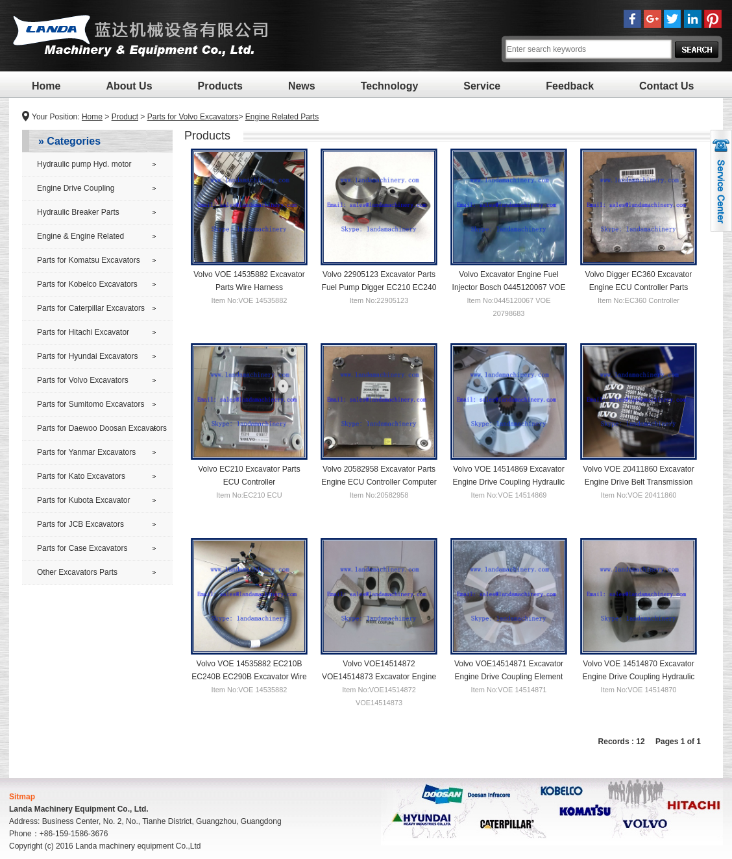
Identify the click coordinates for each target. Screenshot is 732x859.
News (301, 85)
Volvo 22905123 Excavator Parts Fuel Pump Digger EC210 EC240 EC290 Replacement (379, 287)
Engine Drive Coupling (75, 188)
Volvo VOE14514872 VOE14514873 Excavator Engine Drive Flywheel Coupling (379, 676)
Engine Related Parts (282, 116)
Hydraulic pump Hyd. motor (84, 164)
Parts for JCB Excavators (80, 524)
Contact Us (666, 85)
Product (125, 116)
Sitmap (22, 796)
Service (481, 85)
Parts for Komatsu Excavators (88, 260)
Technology (390, 85)
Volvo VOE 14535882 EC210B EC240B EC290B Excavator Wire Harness (248, 676)
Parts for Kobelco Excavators (87, 284)
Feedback (570, 85)
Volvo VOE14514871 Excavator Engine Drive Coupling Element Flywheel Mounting (508, 676)
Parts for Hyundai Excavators (87, 356)
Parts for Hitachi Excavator (83, 332)
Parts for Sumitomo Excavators (90, 404)
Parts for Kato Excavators (81, 476)
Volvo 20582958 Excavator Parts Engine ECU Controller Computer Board (378, 481)
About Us (129, 85)
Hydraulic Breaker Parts (78, 212)
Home (46, 85)
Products (220, 85)
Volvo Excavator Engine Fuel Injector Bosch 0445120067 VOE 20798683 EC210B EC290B (509, 287)
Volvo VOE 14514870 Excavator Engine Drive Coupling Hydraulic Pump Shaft (639, 676)
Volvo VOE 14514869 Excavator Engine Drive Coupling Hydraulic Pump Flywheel (509, 481)
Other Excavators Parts (77, 572)
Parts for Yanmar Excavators (86, 452)
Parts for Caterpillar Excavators (91, 308)
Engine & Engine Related (80, 236)
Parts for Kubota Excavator (83, 500)
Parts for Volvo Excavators (193, 116)
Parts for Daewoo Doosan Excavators (102, 428)
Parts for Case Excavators (82, 548)
